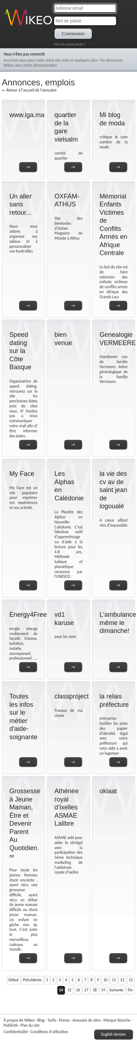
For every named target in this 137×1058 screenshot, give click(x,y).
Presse (64, 1020)
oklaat (108, 791)
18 (95, 989)
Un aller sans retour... (20, 204)
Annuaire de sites (86, 1020)
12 (122, 979)
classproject (71, 696)
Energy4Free (28, 614)
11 (114, 979)
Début (14, 979)
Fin (130, 989)
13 (131, 979)
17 (86, 989)
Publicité (11, 1025)
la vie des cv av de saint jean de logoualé (113, 490)
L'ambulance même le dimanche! (118, 622)
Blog (41, 1020)
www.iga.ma (26, 115)
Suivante (117, 989)
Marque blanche (116, 1020)
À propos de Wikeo (19, 1020)
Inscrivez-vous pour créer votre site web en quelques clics (50, 60)
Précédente (32, 979)
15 (69, 989)
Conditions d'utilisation (49, 1031)
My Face (21, 473)
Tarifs (51, 1020)
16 (78, 989)
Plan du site (30, 1025)
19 (103, 989)
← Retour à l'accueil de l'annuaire (29, 90)
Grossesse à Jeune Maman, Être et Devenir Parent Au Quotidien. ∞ (24, 823)
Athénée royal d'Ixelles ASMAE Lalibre (66, 807)
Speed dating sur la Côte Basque (20, 351)
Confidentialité (16, 1031)
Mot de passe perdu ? (70, 44)
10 (105, 979)
